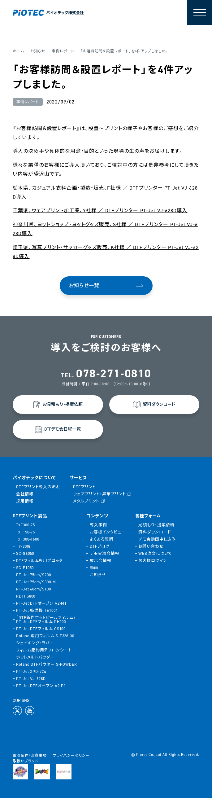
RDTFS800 (25, 596)
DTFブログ (99, 546)
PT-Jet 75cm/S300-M (36, 582)
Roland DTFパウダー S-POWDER (46, 664)
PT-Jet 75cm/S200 (33, 574)
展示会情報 (100, 560)
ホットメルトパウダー (35, 657)
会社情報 (24, 494)
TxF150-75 (25, 532)
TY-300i (23, 546)
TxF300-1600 (27, 539)
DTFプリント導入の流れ (38, 486)
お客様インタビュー (108, 532)
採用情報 (24, 501)
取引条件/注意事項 (30, 755)
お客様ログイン (152, 560)
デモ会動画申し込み (157, 539)
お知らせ (37, 51)
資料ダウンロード (154, 532)
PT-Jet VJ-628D (31, 678)
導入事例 (98, 525)
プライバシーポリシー (71, 755)
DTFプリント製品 (30, 516)
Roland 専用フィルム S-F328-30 (45, 635)
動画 (94, 567)
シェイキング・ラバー (35, 643)
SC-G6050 (25, 553)
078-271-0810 (113, 373)
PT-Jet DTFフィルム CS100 (41, 628)
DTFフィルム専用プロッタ (39, 560)
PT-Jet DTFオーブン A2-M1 (41, 603)
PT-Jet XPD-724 (31, 671)
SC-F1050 (25, 567)
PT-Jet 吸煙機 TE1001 (37, 610)
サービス (78, 478)
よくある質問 (101, 539)
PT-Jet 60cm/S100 (33, 589)
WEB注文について (155, 553)
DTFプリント (84, 486)
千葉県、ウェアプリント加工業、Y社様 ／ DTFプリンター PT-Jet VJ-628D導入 (100, 210)
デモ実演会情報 (104, 553)
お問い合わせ (150, 546)
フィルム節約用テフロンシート (44, 650)
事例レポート (63, 51)
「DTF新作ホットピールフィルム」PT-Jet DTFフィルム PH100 (46, 619)
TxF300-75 (25, 525)
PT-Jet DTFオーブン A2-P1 (41, 685)
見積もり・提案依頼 (156, 525)
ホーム (18, 51)
